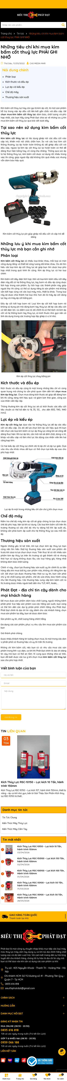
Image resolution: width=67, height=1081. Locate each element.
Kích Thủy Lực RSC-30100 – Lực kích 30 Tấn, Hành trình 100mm (40, 896)
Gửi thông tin (11, 717)
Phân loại (10, 76)
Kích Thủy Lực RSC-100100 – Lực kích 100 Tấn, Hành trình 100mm (40, 872)
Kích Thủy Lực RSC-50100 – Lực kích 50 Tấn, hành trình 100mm (40, 884)
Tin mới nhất (12, 839)
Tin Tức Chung (9, 817)
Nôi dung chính (15, 70)
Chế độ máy (12, 92)
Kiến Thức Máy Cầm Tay (14, 829)
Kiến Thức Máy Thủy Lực (14, 823)
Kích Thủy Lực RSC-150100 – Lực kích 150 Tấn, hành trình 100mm (40, 860)
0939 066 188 (10, 1042)
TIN (13, 731)
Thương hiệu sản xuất (17, 97)
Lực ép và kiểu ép (15, 86)
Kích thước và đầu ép (17, 81)
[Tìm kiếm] (63, 25)
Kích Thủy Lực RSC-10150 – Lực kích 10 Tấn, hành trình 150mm (32, 783)
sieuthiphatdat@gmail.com (20, 988)
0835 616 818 (12, 983)
